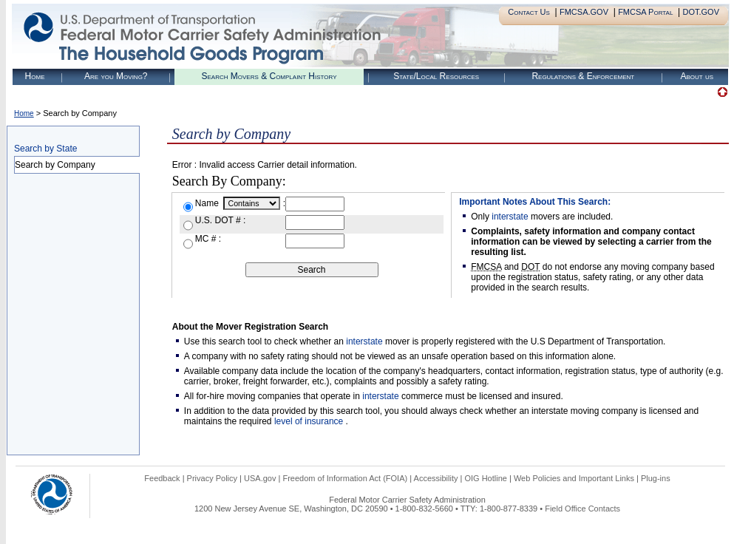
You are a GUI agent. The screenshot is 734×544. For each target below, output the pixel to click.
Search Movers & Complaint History (268, 76)
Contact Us (529, 11)
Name (208, 203)
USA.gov (260, 478)
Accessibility (436, 478)
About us (696, 76)
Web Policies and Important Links (574, 478)
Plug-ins (655, 478)
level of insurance (310, 421)
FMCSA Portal (645, 11)
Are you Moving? (116, 76)
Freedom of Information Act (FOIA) (344, 478)
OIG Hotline (485, 478)
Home (35, 76)
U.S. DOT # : (220, 220)
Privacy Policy (212, 478)
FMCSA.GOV (584, 11)
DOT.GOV (700, 11)
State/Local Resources (436, 76)
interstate (510, 216)
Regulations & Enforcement (582, 76)
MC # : (208, 239)
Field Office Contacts (582, 508)
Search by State (45, 148)
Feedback (162, 478)
